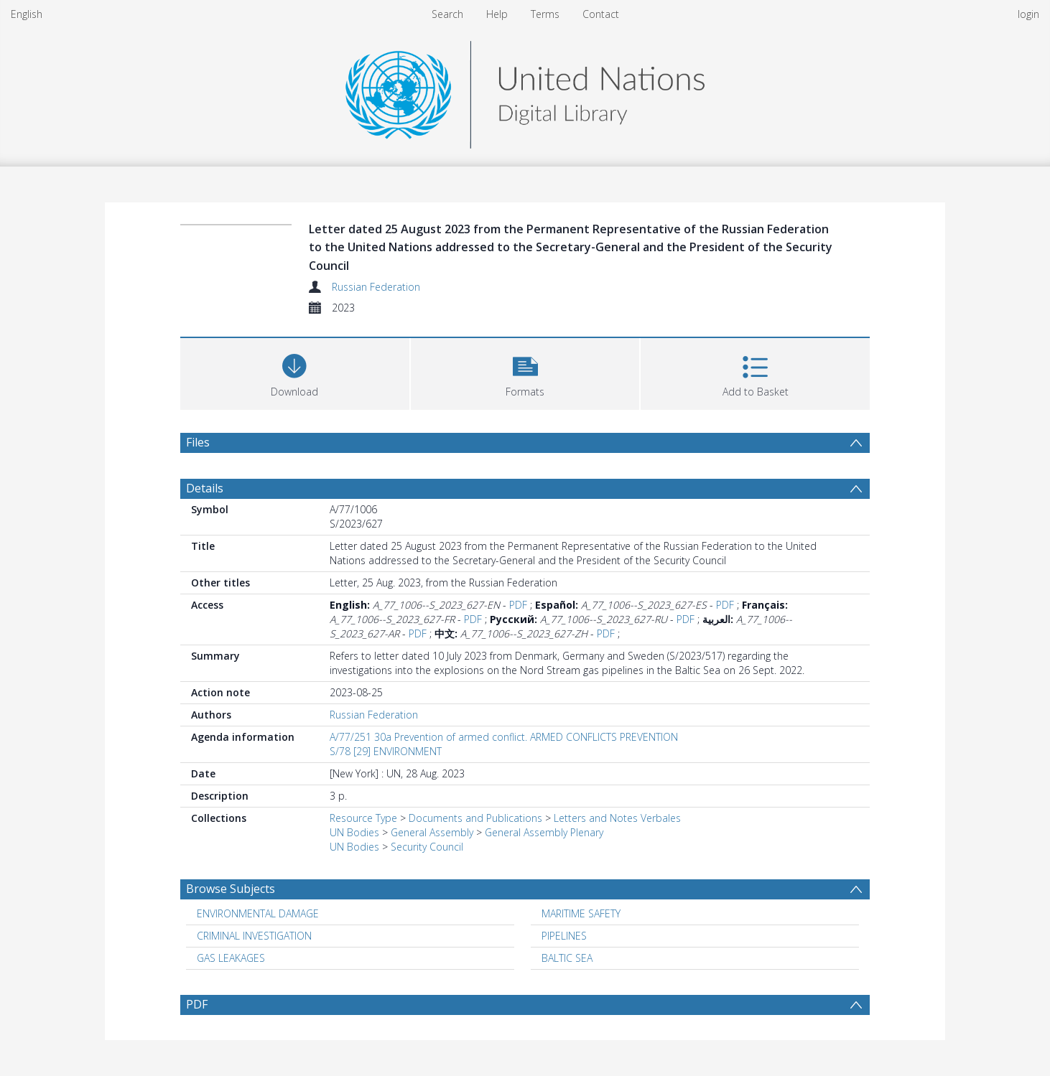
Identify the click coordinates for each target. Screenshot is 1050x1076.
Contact (600, 14)
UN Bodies (354, 832)
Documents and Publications (475, 818)
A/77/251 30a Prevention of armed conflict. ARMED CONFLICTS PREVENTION (504, 737)
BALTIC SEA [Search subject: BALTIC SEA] (567, 958)
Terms (545, 14)
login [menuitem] (1028, 14)
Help (497, 14)
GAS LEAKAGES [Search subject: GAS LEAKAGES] (231, 958)
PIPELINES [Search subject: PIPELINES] (564, 935)
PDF (518, 605)
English (26, 14)
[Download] (294, 372)
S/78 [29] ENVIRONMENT (386, 751)
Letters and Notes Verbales (617, 818)
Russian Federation (376, 287)
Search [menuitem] (447, 14)
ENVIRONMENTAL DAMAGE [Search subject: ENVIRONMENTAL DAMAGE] (258, 913)
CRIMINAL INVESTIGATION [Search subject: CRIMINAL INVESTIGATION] (254, 935)
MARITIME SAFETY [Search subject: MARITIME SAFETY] (581, 913)
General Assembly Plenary (544, 832)
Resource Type (363, 818)
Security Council (427, 846)
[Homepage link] (525, 91)
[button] (525, 372)
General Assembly (432, 832)
